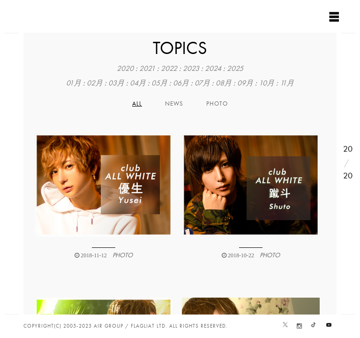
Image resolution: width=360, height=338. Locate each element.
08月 (224, 83)
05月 (159, 83)
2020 (125, 68)
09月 (245, 83)
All (137, 104)
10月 (266, 83)
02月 (95, 83)
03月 (116, 83)
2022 (169, 68)
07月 (202, 83)
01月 (73, 83)
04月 (138, 83)
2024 (213, 68)
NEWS (174, 104)
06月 (181, 83)
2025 (235, 68)
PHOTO (217, 104)
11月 (287, 83)
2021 (147, 68)
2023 (191, 68)
